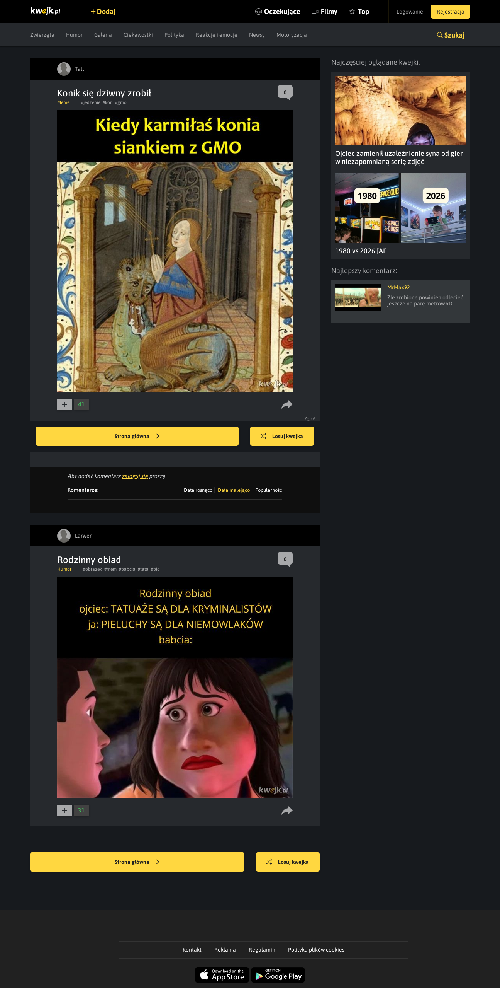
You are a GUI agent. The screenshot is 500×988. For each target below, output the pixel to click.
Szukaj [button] (454, 35)
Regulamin (262, 950)
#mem (110, 569)
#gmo (121, 102)
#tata (143, 569)
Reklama (225, 950)
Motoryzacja (291, 35)
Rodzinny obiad (89, 560)
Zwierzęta (42, 35)
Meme (63, 102)
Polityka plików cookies (316, 950)
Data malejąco (234, 490)
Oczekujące (282, 11)
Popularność (268, 490)
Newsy (257, 35)
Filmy (329, 11)
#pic (155, 569)
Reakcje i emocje (216, 35)
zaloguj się (135, 476)
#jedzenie (90, 102)
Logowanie (410, 12)
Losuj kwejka (282, 436)
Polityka (174, 35)
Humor (74, 35)
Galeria (103, 35)
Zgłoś (310, 418)
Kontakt (192, 950)
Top (363, 11)
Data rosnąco (198, 490)
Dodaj (106, 11)
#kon (108, 102)
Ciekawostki (138, 35)
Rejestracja (450, 12)
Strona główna (137, 436)
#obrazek (92, 569)
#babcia (127, 569)
